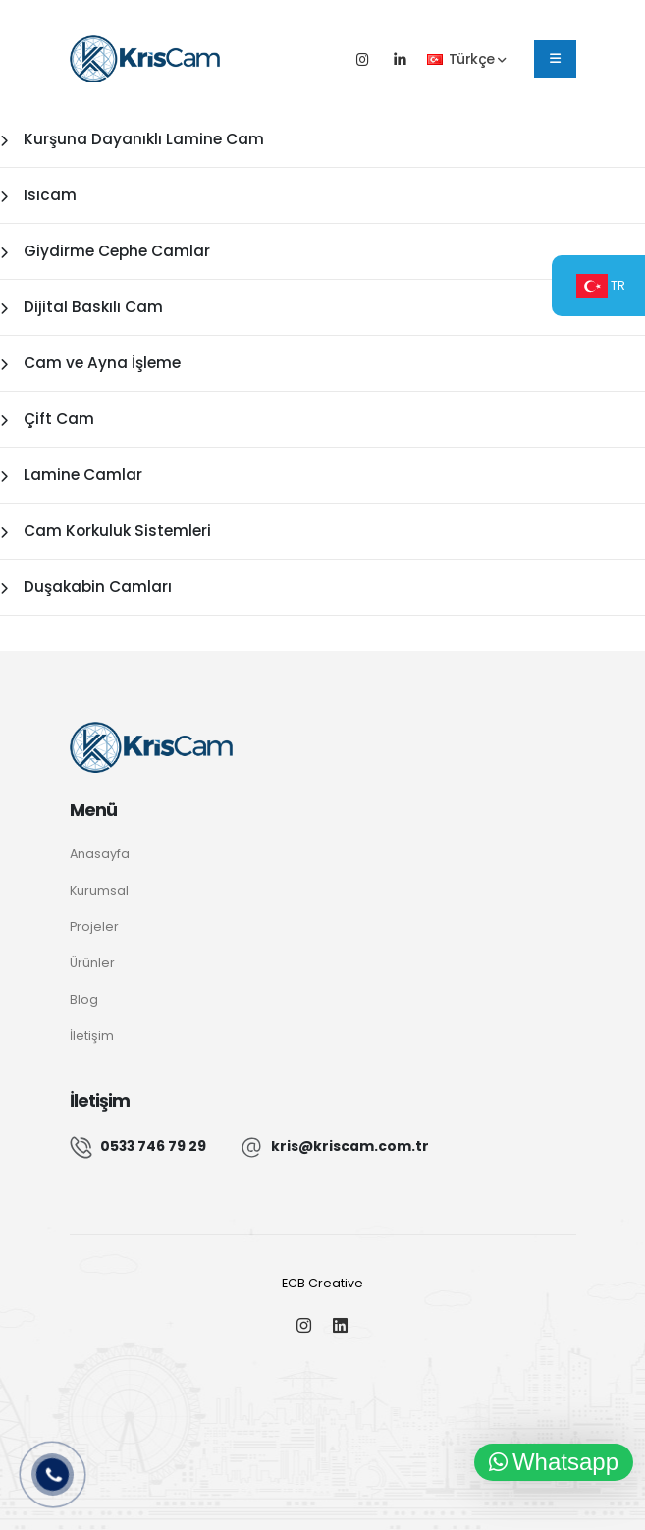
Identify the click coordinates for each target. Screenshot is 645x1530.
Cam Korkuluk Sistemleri (105, 530)
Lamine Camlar (71, 474)
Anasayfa (100, 854)
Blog (84, 999)
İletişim (92, 1035)
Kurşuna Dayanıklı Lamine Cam (132, 139)
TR (600, 285)
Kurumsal (99, 890)
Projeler (94, 926)
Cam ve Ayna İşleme (90, 363)
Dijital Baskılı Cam (81, 307)
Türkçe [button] (466, 59)
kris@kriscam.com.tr (350, 1146)
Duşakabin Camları (86, 586)
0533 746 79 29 (153, 1146)
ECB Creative (322, 1283)
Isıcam (38, 195)
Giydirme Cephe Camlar (105, 251)
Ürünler (92, 963)
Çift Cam (47, 419)
